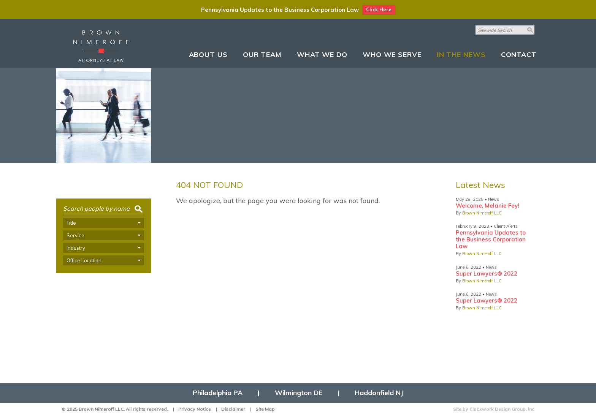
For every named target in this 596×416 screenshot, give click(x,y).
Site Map (265, 409)
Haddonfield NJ (379, 393)
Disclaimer (233, 409)
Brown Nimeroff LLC (482, 213)
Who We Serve (392, 54)
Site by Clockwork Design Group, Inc (493, 409)
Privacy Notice (194, 409)
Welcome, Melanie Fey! (487, 205)
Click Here (379, 9)
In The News (461, 54)
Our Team (262, 54)
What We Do (322, 54)
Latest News (480, 185)
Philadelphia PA (218, 393)
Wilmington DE (298, 393)
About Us (208, 54)
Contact (519, 54)
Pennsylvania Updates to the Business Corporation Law (491, 239)
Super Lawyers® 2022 (486, 273)
